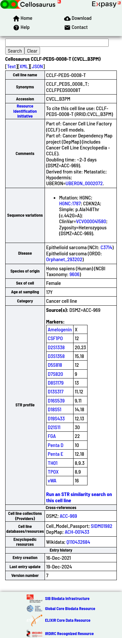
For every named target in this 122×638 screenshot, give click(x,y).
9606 (75, 274)
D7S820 (55, 374)
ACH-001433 (77, 532)
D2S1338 (56, 347)
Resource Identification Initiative (25, 111)
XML (24, 66)
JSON (37, 66)
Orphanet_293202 (64, 259)
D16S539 (56, 400)
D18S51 (54, 409)
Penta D (55, 445)
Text (11, 66)
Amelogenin (60, 329)
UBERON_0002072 (84, 183)
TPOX (53, 471)
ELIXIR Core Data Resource (67, 620)
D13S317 (55, 391)
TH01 (53, 463)
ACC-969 (68, 516)
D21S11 (54, 427)
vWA (52, 480)
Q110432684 (78, 542)
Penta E (55, 454)
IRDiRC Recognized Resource (69, 633)
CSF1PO (55, 338)
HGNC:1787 (70, 203)
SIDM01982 (101, 526)
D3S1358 (56, 356)
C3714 (106, 247)
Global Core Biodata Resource (70, 608)
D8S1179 (56, 382)
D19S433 (56, 418)
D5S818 (55, 365)
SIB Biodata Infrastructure (67, 598)
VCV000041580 (91, 221)
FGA (52, 436)
